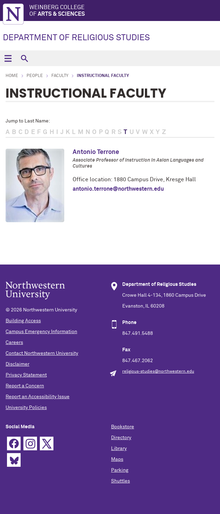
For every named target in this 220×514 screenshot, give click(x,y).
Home (12, 76)
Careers (14, 342)
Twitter (46, 443)
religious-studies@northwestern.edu (158, 371)
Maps (117, 459)
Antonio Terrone (96, 152)
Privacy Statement (26, 375)
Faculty (59, 76)
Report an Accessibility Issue (37, 396)
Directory (121, 437)
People (35, 76)
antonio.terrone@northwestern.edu (118, 189)
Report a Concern (25, 385)
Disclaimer (17, 364)
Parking (120, 470)
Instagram (30, 443)
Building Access (23, 320)
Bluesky (14, 460)
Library (119, 448)
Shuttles (120, 481)
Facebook (14, 443)
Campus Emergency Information (41, 331)
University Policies (26, 407)
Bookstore (122, 426)
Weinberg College (124, 11)
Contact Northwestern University (42, 353)
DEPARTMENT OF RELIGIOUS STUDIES (76, 38)
